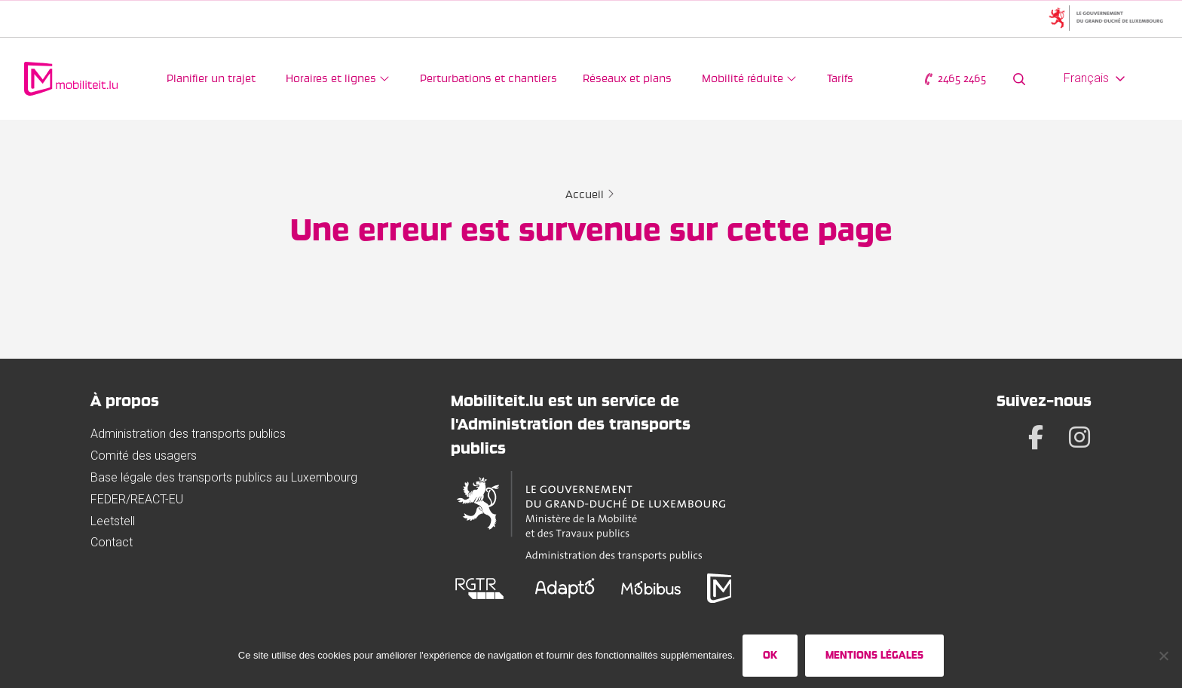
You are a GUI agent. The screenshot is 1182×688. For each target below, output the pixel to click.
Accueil (584, 194)
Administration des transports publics (188, 434)
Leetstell (112, 521)
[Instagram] (1079, 437)
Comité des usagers (143, 455)
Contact (111, 542)
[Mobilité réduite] (749, 79)
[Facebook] (1036, 437)
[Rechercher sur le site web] (1019, 78)
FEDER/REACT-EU (136, 499)
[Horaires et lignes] (338, 79)
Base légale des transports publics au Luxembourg (223, 477)
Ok (770, 655)
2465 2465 (954, 78)
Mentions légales (874, 655)
